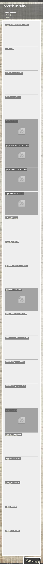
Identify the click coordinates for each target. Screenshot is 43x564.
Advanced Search (23, 1)
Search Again (8, 14)
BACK (5, 1)
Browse (16, 1)
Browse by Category (10, 17)
